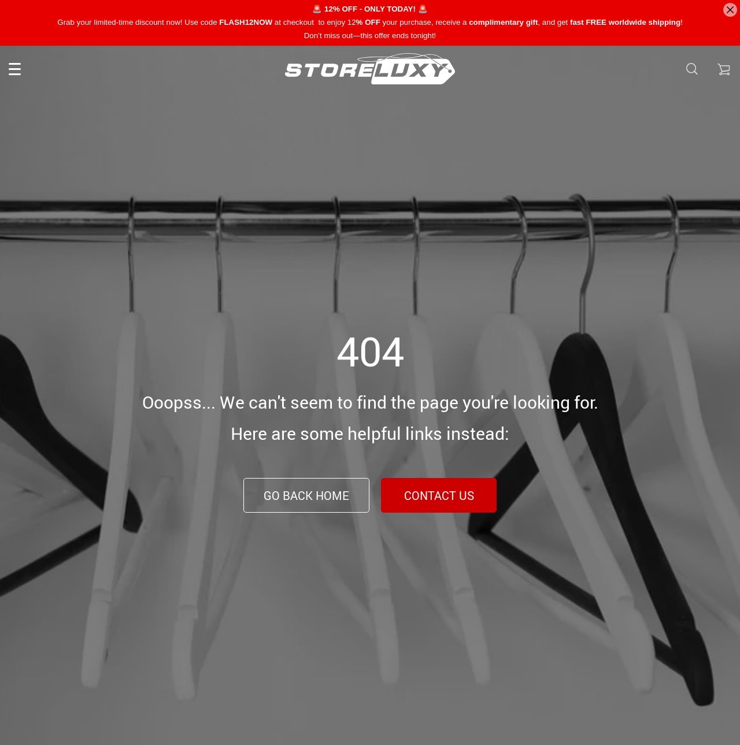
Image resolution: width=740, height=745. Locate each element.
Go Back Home (306, 495)
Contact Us (439, 495)
